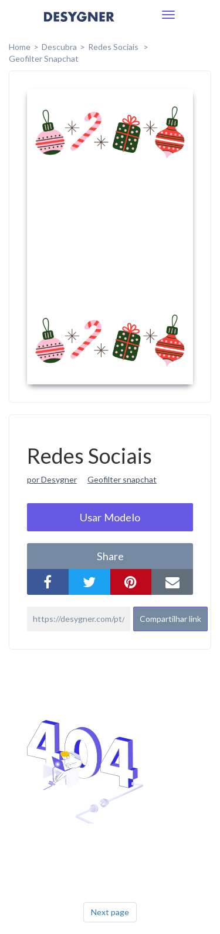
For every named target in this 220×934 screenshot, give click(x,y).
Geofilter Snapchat (44, 58)
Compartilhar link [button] (170, 619)
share (110, 556)
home (20, 47)
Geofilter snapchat (122, 479)
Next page (110, 912)
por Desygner (52, 479)
